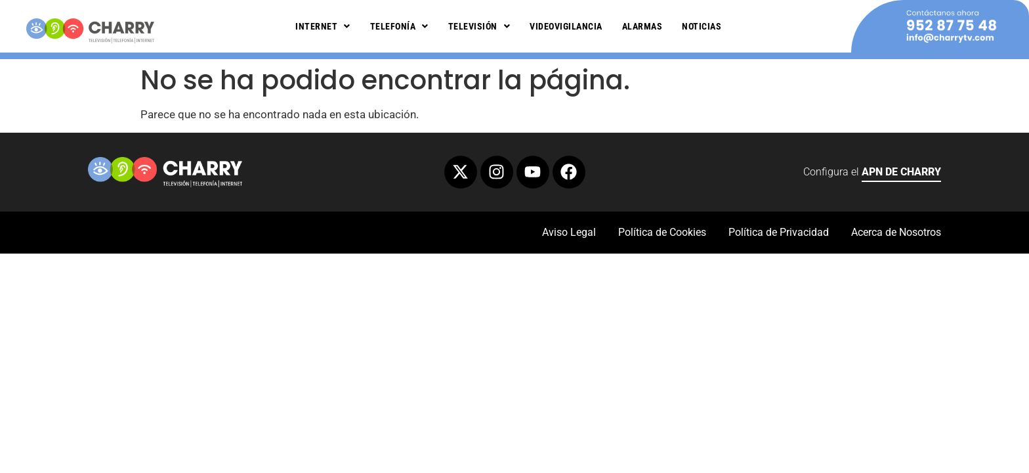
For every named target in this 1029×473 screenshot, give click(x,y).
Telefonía (399, 26)
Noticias (701, 26)
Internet (322, 26)
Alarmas (642, 26)
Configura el (872, 174)
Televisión (479, 26)
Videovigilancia (566, 26)
